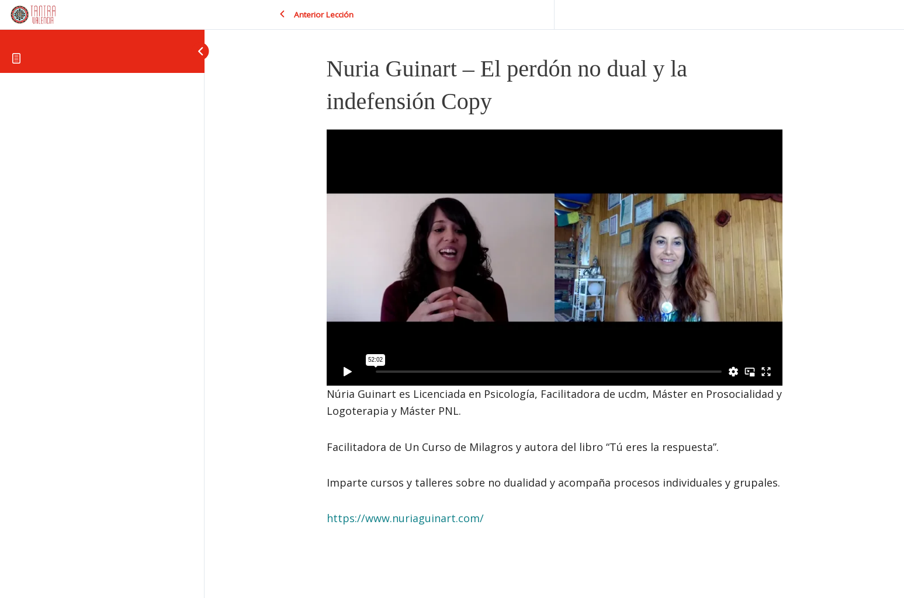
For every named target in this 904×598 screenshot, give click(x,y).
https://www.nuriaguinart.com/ (405, 518)
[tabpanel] (554, 328)
